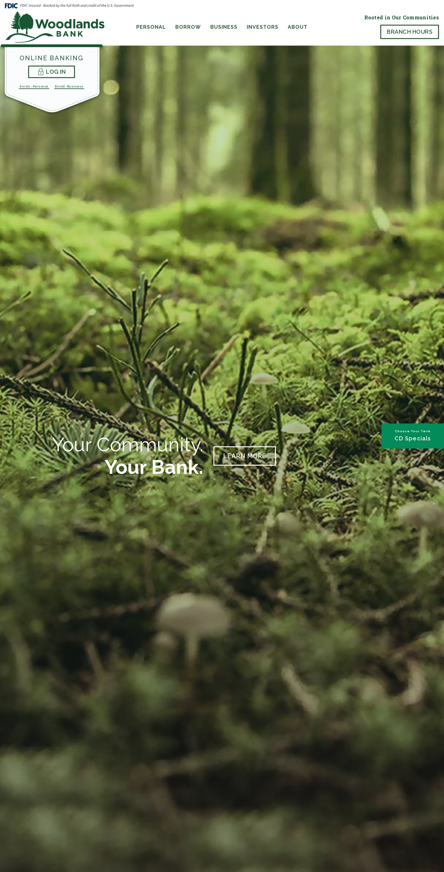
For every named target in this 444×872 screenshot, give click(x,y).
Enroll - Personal (34, 86)
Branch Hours (409, 31)
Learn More (244, 456)
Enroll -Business (69, 86)
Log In (51, 71)
